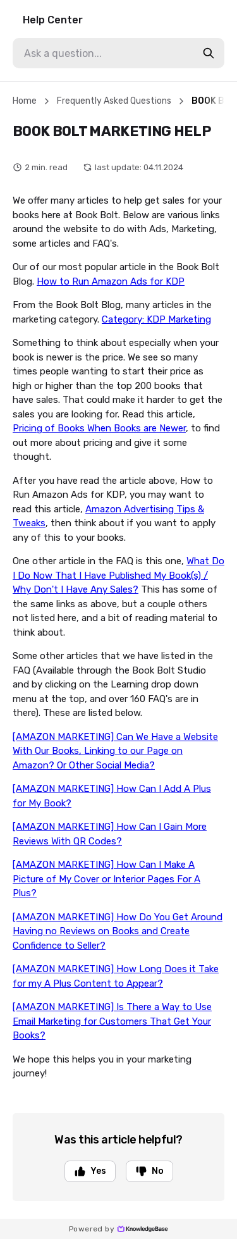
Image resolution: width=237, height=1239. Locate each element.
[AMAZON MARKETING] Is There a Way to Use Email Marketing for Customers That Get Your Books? (112, 1021)
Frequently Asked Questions (114, 101)
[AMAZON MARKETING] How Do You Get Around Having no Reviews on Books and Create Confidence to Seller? (117, 931)
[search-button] (208, 53)
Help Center (53, 20)
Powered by (118, 1228)
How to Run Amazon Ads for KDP (111, 281)
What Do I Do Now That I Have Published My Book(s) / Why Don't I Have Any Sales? (118, 575)
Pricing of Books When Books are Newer (99, 428)
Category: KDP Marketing (156, 319)
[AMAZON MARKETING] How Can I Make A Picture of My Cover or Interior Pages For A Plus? (106, 879)
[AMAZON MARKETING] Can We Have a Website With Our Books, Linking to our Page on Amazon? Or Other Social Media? (115, 751)
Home (25, 101)
